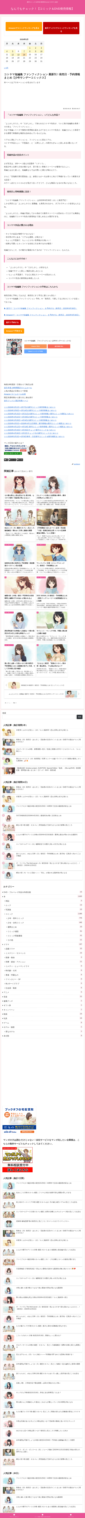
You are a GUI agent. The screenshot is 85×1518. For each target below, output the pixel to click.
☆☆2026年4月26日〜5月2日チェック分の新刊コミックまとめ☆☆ (31, 433)
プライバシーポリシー (24, 1512)
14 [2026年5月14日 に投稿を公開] (24, 55)
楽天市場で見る (52, 346)
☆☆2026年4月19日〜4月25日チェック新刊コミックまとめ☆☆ (30, 430)
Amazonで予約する (14, 331)
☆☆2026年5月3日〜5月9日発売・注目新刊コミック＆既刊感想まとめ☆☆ (34, 437)
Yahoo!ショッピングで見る (33, 351)
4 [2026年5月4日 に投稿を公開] (6, 51)
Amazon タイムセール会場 (15, 394)
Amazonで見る (33, 346)
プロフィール (64, 1512)
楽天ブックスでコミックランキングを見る (61, 29)
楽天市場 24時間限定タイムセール (18, 388)
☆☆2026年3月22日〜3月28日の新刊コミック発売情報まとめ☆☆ (31, 417)
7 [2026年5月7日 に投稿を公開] (24, 51)
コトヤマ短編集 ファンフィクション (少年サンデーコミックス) (47, 341)
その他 (20, 459)
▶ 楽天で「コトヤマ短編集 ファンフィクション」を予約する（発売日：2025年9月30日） (40, 308)
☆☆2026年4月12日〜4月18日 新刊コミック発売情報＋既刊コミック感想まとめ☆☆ (38, 427)
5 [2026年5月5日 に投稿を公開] (12, 51)
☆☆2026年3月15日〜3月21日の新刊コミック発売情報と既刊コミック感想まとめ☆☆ (39, 414)
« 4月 (6, 68)
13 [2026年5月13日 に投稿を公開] (18, 55)
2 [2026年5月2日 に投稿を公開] (35, 48)
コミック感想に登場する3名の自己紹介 (45, 1512)
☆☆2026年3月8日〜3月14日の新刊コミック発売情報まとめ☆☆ (30, 410)
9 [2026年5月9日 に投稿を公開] (35, 51)
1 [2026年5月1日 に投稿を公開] (29, 48)
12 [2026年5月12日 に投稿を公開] (13, 55)
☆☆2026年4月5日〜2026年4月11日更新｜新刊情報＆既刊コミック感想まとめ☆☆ (37, 423)
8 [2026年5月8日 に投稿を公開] (29, 51)
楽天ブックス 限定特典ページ (16, 401)
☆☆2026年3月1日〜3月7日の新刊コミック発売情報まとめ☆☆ (30, 407)
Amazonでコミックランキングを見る (24, 28)
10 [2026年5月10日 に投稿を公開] (41, 51)
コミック (12, 459)
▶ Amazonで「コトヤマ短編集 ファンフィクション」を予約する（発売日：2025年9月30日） (42, 315)
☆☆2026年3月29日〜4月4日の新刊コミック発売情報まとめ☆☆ (30, 420)
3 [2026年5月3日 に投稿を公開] (41, 48)
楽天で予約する (12, 322)
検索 (4, 637)
